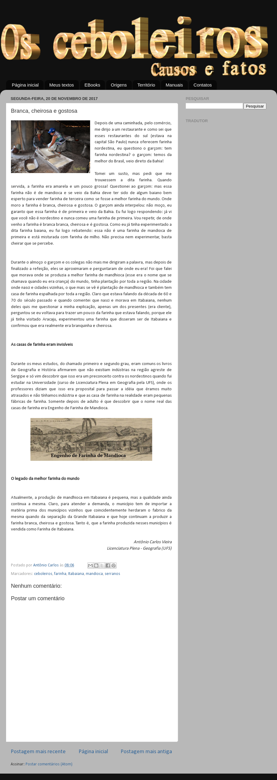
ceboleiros (43, 574)
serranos (112, 574)
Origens (119, 84)
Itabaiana (76, 574)
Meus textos (61, 84)
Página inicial (25, 84)
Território (146, 84)
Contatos (203, 84)
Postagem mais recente (38, 752)
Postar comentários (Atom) (49, 764)
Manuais (174, 84)
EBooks (92, 84)
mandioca (94, 574)
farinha (60, 574)
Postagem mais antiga (146, 752)
